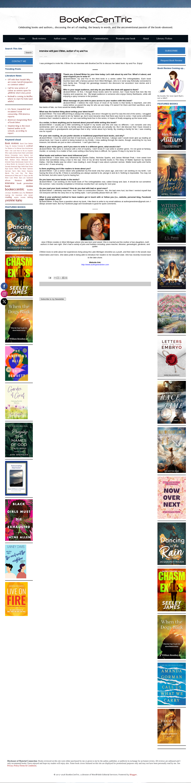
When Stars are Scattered (23, 178)
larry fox (22, 193)
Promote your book (125, 38)
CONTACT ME (19, 61)
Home (22, 38)
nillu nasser (28, 195)
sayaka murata (19, 197)
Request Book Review (171, 60)
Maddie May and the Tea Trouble (21, 157)
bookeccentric (14, 189)
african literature (13, 180)
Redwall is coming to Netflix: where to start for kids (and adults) (20, 98)
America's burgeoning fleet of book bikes (20, 121)
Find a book (80, 38)
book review (19, 186)
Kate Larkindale (27, 153)
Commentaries (100, 38)
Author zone (60, 38)
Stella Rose (24, 166)
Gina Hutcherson (27, 148)
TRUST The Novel (20, 169)
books (30, 190)
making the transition (13, 195)
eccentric (15, 193)
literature (29, 193)
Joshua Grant (17, 153)
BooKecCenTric (95, 19)
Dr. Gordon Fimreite (16, 146)
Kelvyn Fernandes (11, 155)
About (146, 38)
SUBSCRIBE (171, 50)
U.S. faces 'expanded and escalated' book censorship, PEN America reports (19, 112)
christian (8, 193)
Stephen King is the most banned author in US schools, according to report (19, 129)
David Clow (24, 144)
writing (30, 197)
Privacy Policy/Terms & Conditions (21, 766)
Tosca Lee (27, 176)
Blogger (133, 775)
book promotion (25, 183)
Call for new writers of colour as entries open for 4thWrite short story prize (19, 90)
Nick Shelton (10, 160)
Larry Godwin (24, 155)
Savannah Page (16, 166)
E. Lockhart (28, 146)
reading (8, 197)
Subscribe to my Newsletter (53, 299)
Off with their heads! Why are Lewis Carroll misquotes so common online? (20, 82)
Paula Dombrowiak (17, 162)
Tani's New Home (19, 171)
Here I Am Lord (10, 151)
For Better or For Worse (13, 148)
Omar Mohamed (22, 160)
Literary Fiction (164, 38)
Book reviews (39, 38)
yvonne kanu (13, 200)
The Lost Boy (17, 173)
